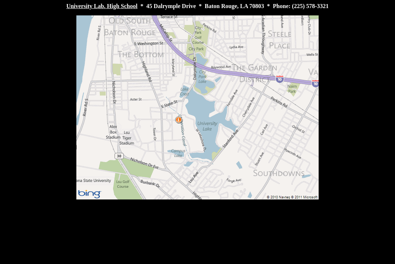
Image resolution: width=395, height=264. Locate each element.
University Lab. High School (102, 6)
